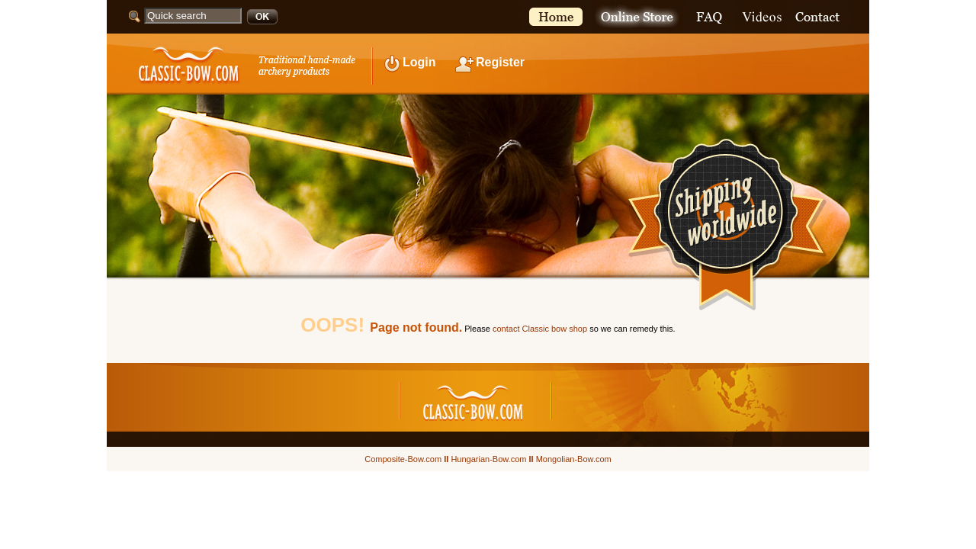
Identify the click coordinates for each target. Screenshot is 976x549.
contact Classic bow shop (540, 328)
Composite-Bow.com (402, 459)
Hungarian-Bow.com (488, 459)
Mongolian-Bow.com (574, 459)
